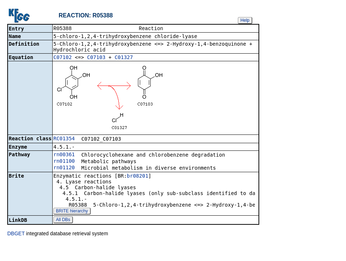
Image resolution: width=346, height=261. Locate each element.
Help (244, 20)
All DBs (63, 220)
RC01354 (64, 139)
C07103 (96, 58)
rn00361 (64, 155)
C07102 (62, 58)
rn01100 (64, 162)
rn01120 (64, 168)
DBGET (16, 234)
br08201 (137, 176)
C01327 (124, 58)
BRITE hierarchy (72, 211)
